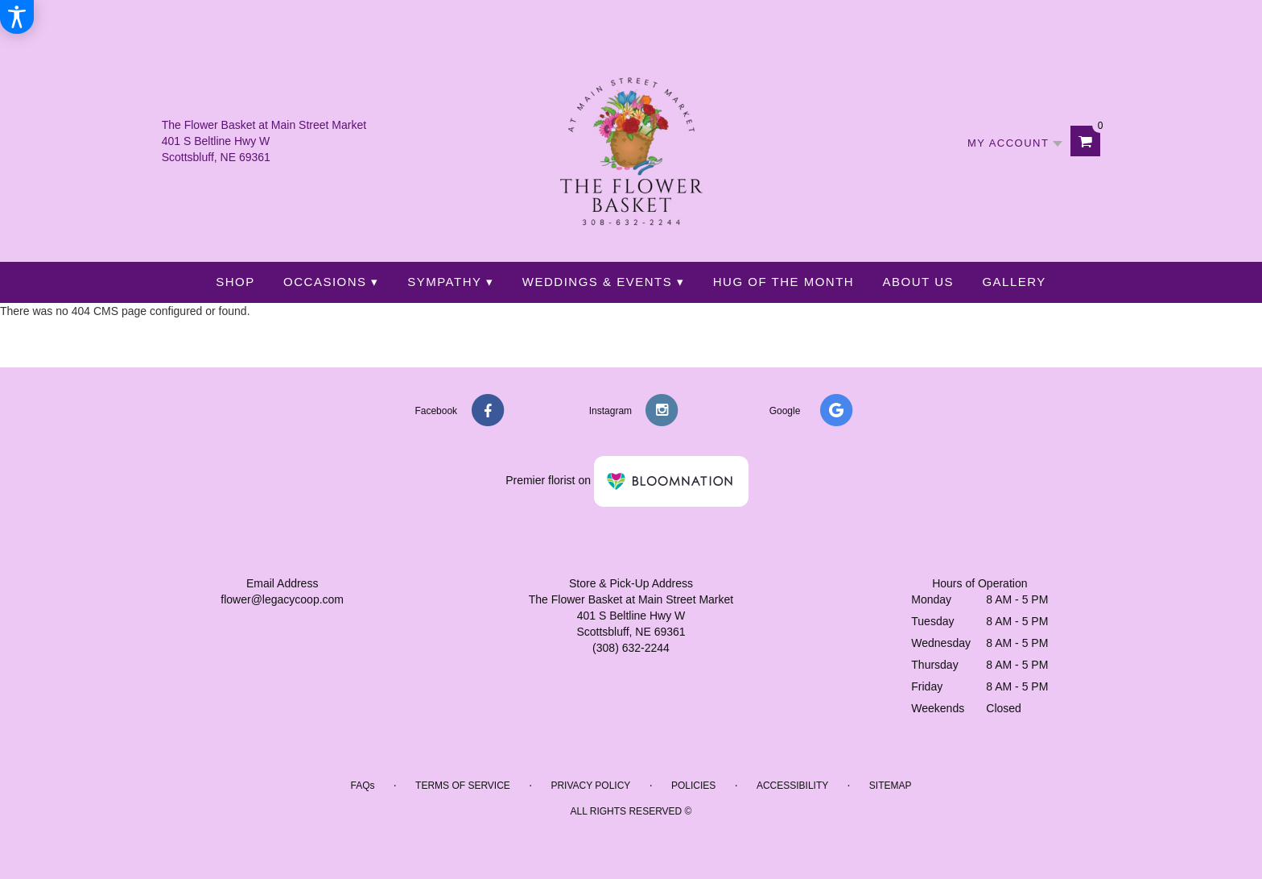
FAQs (362, 785)
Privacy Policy (590, 785)
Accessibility (792, 785)
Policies (693, 785)
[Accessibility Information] (17, 17)
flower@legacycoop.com (282, 599)
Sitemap (890, 785)
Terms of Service (462, 785)
